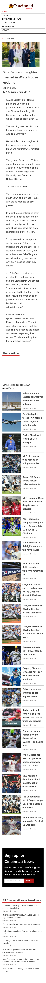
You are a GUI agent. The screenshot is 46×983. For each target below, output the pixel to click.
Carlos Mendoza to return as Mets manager (32, 439)
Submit (29, 880)
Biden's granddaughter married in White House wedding (20, 77)
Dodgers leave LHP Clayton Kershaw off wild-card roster (32, 609)
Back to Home (8, 38)
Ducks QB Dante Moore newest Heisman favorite (31, 481)
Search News (8, 26)
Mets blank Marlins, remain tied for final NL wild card (32, 821)
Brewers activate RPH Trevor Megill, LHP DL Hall (32, 651)
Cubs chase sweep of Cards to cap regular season (32, 693)
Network (6, 30)
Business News (8, 23)
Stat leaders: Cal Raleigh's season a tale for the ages (32, 546)
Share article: (11, 353)
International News (11, 19)
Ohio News (6, 15)
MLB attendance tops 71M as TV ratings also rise (30, 460)
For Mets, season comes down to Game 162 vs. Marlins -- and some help (32, 738)
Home (4, 12)
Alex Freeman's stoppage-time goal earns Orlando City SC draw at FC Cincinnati (32, 526)
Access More (7, 388)
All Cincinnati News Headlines (21, 900)
